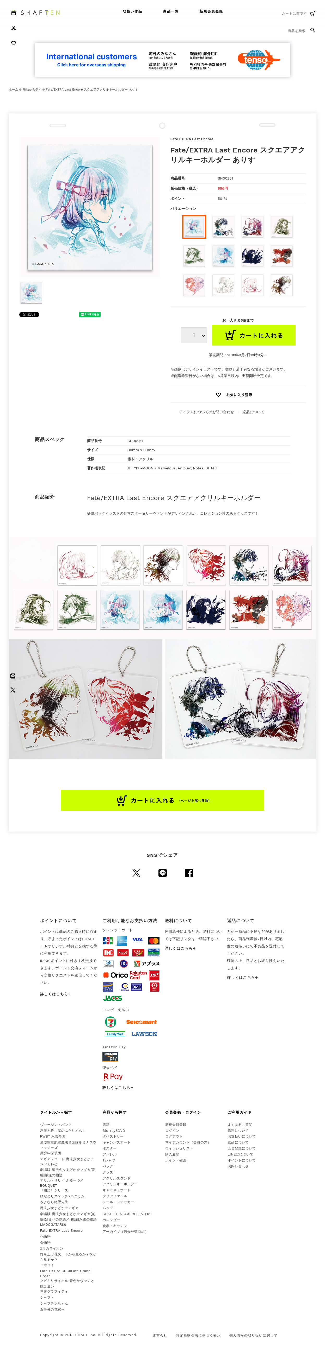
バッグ (108, 1166)
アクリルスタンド (117, 1178)
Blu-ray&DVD (114, 1131)
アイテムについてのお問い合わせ (206, 412)
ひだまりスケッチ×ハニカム (62, 1196)
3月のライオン (51, 1248)
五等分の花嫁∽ (52, 1309)
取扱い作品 (132, 11)
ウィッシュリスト (179, 1148)
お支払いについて (242, 1136)
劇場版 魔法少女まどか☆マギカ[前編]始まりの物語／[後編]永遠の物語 (68, 1216)
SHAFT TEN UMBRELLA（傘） (128, 1214)
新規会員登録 (211, 11)
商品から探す (32, 89)
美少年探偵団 (50, 1153)
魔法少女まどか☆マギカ (59, 1208)
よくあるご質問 (240, 1125)
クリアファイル (115, 1196)
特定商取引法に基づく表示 (198, 1335)
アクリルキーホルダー (120, 1184)
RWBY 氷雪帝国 (52, 1136)
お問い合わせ (238, 1166)
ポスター (110, 1148)
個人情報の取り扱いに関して (253, 1335)
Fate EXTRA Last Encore (61, 1231)
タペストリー (113, 1136)
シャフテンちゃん (54, 1303)
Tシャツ (109, 1160)
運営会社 (159, 1335)
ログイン (172, 1131)
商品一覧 (171, 11)
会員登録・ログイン (183, 1112)
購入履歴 (172, 1154)
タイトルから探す (56, 1112)
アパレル (110, 1154)
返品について (253, 412)
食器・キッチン (115, 1226)
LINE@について (241, 1154)
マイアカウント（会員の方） (188, 1142)
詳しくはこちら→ (55, 994)
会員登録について (242, 1148)
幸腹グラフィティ (54, 1291)
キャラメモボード (117, 1190)
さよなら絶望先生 (54, 1202)
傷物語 (45, 1242)
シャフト (47, 1297)
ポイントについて (242, 1160)
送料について (238, 1131)
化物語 (45, 1237)
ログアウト (174, 1136)
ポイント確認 (175, 1160)
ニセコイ (47, 1265)
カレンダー (111, 1220)
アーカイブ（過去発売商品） (126, 1232)
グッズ (108, 1172)
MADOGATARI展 (53, 1225)
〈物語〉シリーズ (54, 1190)
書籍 (106, 1125)
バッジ (108, 1208)
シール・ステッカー (118, 1202)
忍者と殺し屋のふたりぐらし (63, 1131)
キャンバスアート (117, 1142)
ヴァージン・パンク (56, 1125)
